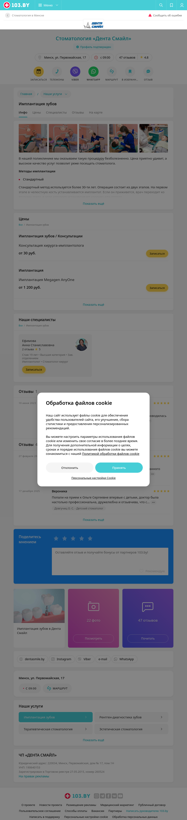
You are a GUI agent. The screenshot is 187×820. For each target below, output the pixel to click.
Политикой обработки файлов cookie (110, 424)
